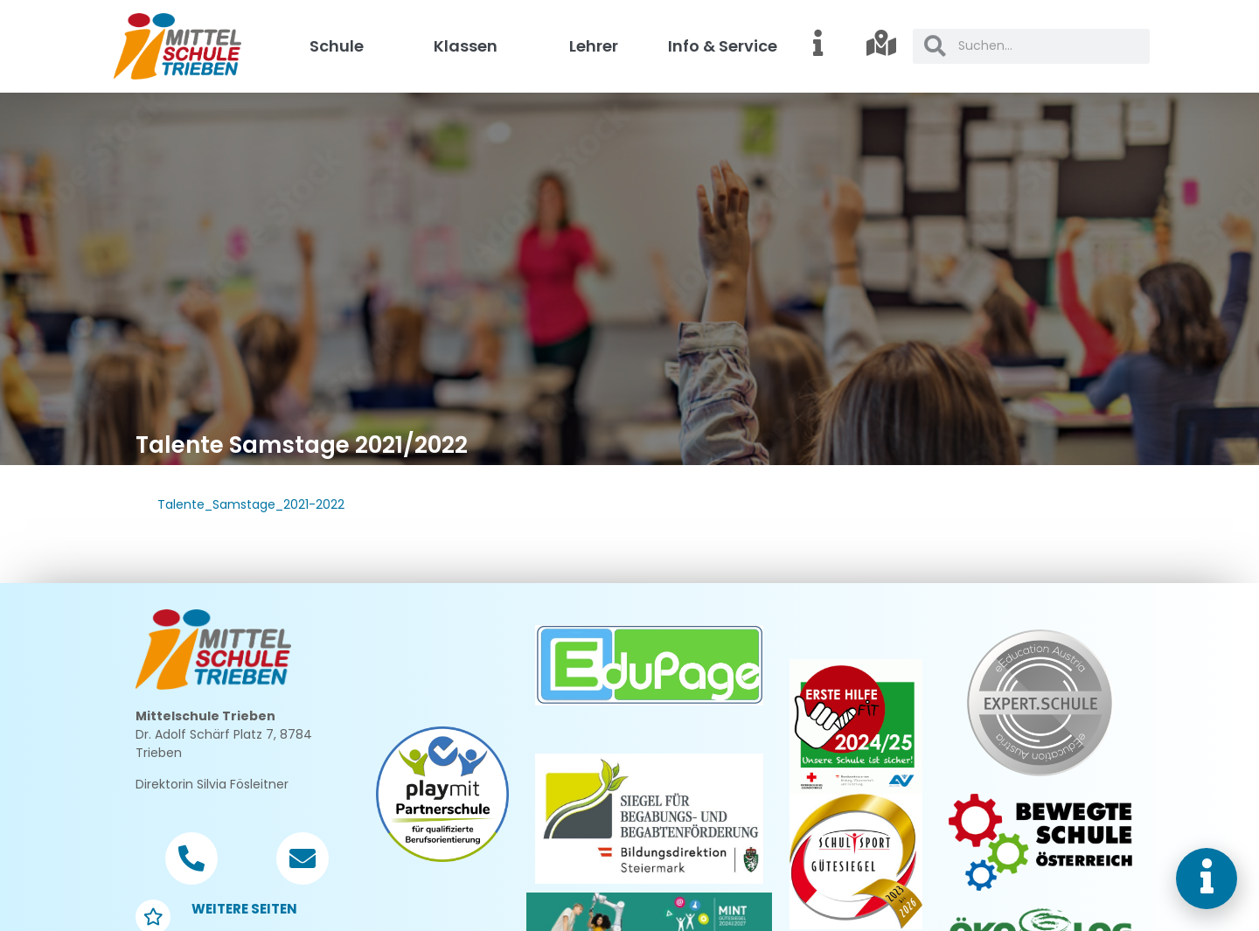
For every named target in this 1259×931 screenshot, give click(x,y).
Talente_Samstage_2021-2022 (250, 504)
